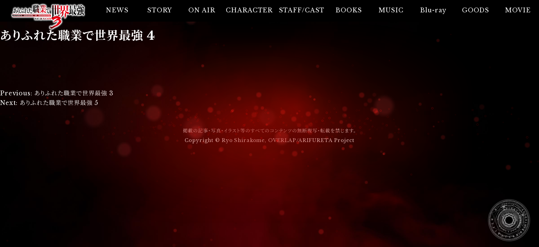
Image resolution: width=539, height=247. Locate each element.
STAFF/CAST (302, 10)
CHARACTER (249, 10)
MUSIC (390, 10)
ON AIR (201, 10)
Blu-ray (433, 10)
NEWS (117, 10)
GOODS (475, 10)
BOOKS (349, 10)
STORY (159, 10)
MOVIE (517, 10)
